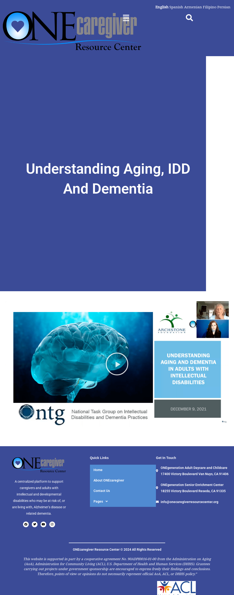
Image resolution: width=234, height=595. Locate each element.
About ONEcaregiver (109, 510)
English (160, 6)
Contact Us (102, 520)
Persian (223, 6)
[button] (125, 18)
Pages (102, 531)
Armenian (192, 6)
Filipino (209, 6)
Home (98, 500)
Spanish (175, 6)
